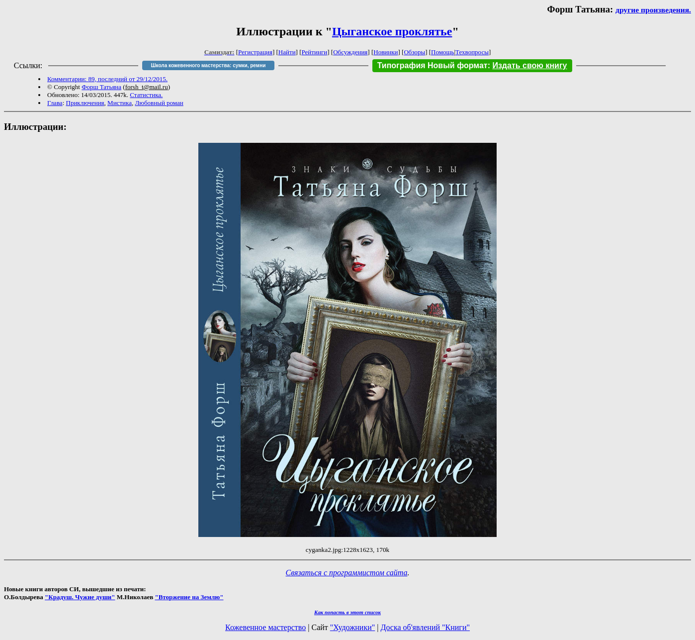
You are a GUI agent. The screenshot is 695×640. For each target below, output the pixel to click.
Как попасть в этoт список (347, 612)
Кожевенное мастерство (265, 627)
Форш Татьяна (101, 87)
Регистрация (255, 52)
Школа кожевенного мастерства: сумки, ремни (208, 65)
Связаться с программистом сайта (347, 572)
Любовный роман (159, 103)
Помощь (442, 52)
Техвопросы (472, 52)
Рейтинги (315, 52)
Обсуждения (350, 52)
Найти (287, 52)
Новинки (385, 52)
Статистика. (146, 95)
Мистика (119, 103)
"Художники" (352, 627)
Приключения (85, 103)
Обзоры (414, 52)
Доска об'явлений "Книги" (425, 627)
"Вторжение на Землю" (189, 597)
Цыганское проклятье (392, 31)
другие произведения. (653, 9)
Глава (55, 103)
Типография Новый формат (432, 65)
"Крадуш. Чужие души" (80, 597)
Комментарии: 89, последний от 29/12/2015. (107, 79)
